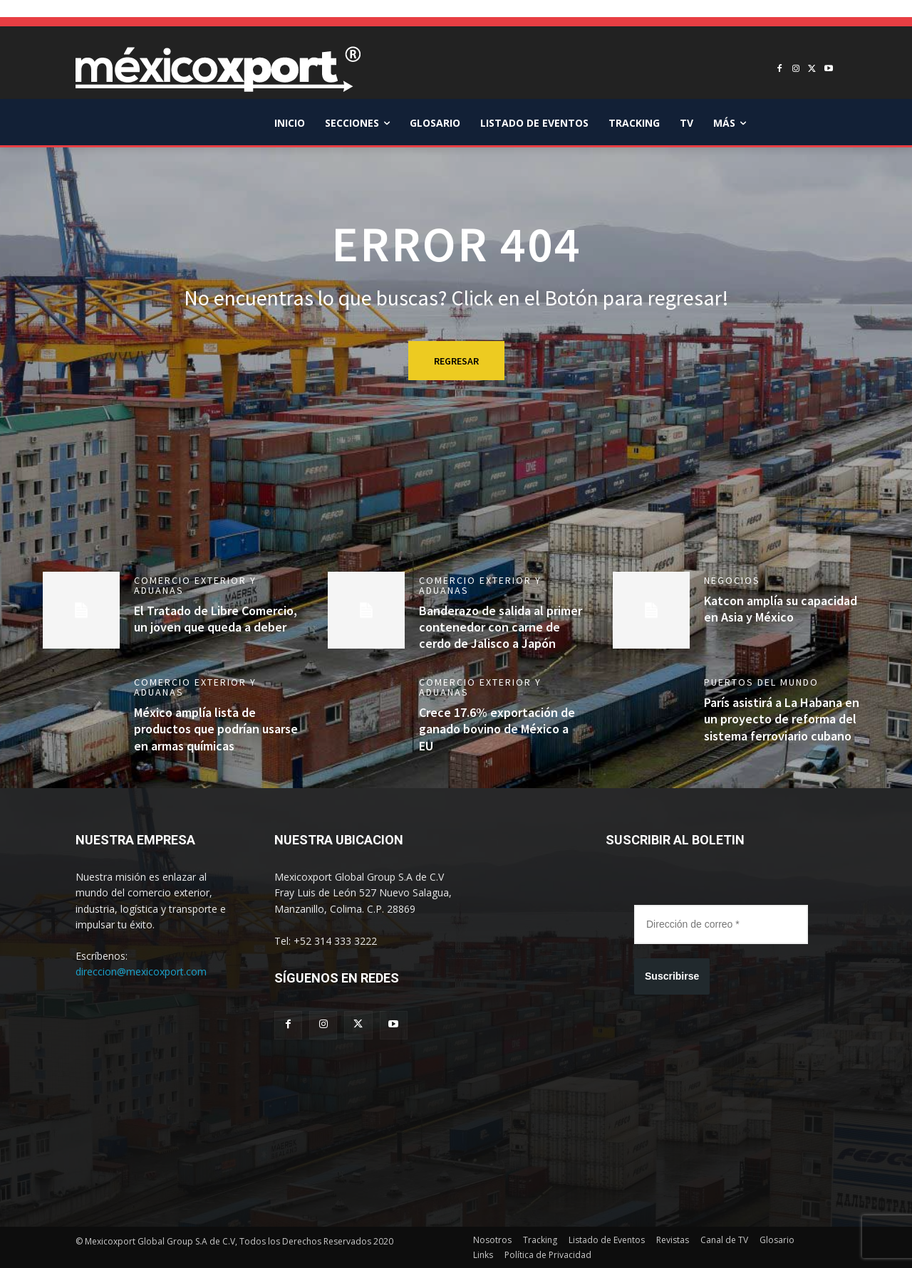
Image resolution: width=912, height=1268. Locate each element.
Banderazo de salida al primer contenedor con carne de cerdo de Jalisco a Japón (500, 627)
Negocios (732, 580)
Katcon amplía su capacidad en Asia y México (780, 608)
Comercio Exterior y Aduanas (195, 585)
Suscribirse (672, 976)
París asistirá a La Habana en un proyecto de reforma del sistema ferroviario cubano (781, 719)
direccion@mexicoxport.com (141, 971)
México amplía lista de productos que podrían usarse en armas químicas (216, 729)
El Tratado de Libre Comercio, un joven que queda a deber (215, 618)
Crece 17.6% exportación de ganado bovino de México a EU (497, 729)
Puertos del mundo (761, 682)
